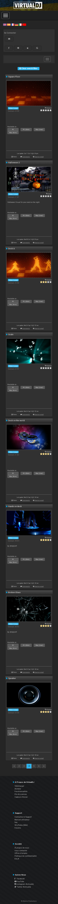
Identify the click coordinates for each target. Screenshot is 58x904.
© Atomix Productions (29, 901)
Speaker (12, 678)
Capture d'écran (21, 797)
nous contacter (21, 850)
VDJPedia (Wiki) (21, 825)
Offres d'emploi (21, 853)
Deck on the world (16, 420)
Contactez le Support (23, 817)
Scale (10, 334)
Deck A (11, 249)
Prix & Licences (21, 794)
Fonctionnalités (21, 791)
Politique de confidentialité (26, 856)
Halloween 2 (14, 163)
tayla (50, 193)
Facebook (20, 879)
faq (16, 822)
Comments (26, 157)
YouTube (19, 881)
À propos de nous (22, 848)
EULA (17, 859)
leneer (49, 108)
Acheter (18, 789)
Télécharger (19, 786)
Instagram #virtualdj (24, 884)
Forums (18, 828)
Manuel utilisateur (22, 820)
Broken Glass (14, 592)
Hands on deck (15, 506)
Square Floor (14, 77)
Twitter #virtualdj (23, 887)
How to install (39, 157)
